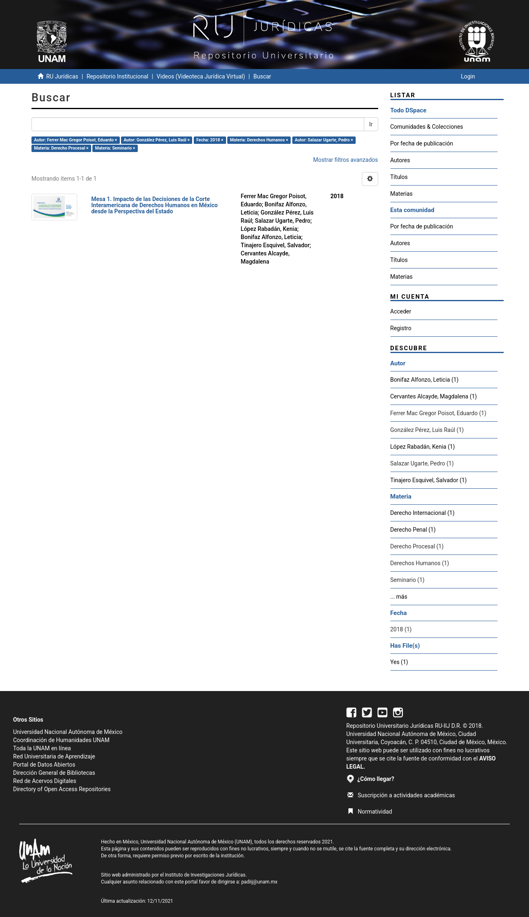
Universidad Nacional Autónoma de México (68, 732)
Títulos (399, 177)
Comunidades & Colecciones (426, 126)
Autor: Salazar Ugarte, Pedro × (324, 140)
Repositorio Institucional (117, 76)
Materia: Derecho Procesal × (61, 148)
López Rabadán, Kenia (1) (422, 446)
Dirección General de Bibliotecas (54, 772)
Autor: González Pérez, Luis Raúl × (156, 140)
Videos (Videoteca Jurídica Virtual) (201, 76)
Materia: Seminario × (115, 148)
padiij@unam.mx (259, 882)
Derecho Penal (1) (413, 529)
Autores (400, 160)
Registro (401, 328)
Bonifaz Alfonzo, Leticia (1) (424, 379)
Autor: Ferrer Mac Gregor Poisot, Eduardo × (75, 140)
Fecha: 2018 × (209, 140)
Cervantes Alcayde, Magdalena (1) (433, 396)
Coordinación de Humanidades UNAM (61, 740)
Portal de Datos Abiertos (44, 764)
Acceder (400, 311)
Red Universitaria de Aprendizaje (54, 756)
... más (399, 596)
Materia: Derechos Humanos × (259, 140)
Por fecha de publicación (421, 143)
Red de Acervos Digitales (44, 781)
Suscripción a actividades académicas (401, 795)
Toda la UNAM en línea (42, 748)
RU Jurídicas (62, 76)
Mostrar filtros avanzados (345, 160)
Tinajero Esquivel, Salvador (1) (428, 480)
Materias (401, 193)
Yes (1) (399, 662)
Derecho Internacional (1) (422, 513)
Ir (371, 124)
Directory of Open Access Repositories (62, 789)
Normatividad (369, 811)
